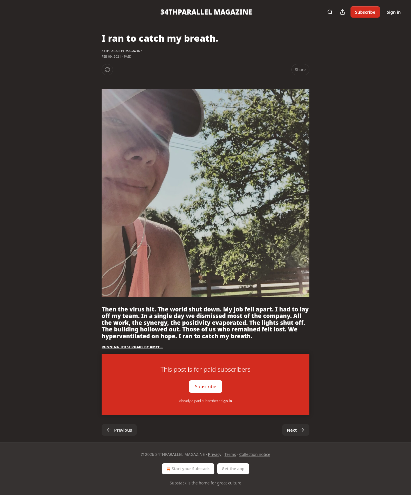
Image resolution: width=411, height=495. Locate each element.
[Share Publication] (342, 12)
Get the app (233, 468)
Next (296, 430)
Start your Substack (187, 469)
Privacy (214, 454)
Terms (230, 454)
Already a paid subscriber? (205, 401)
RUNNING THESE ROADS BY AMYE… (132, 347)
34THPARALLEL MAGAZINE (122, 51)
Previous (119, 430)
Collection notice (254, 454)
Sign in (394, 12)
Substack (178, 483)
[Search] (330, 12)
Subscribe (365, 12)
